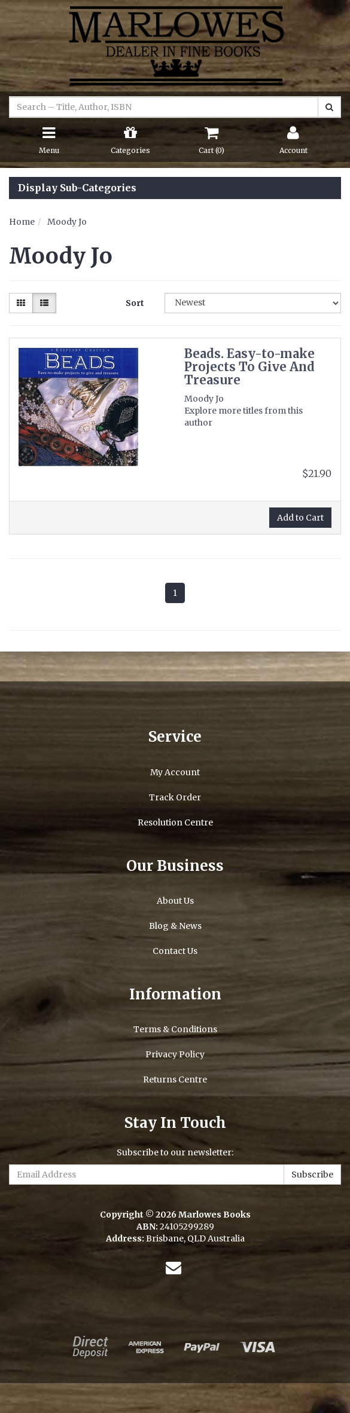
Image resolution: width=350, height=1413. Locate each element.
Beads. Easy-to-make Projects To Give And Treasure (249, 366)
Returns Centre (175, 1079)
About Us (175, 900)
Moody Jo (67, 221)
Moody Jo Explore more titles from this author (243, 410)
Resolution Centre (175, 822)
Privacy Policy (175, 1054)
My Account (175, 772)
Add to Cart (300, 517)
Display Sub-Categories (77, 188)
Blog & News (175, 925)
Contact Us (175, 951)
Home (22, 221)
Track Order (175, 797)
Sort (135, 303)
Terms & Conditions (175, 1029)
